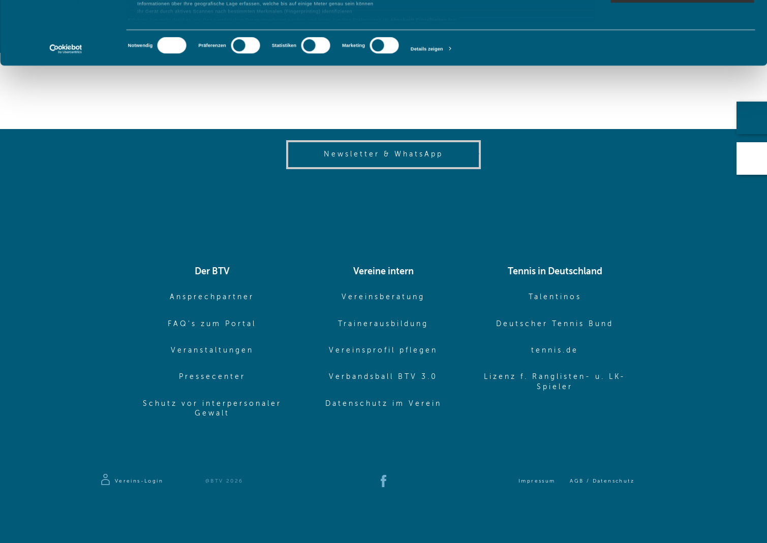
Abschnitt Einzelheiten (418, 83)
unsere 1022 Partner (172, 27)
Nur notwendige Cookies (682, 58)
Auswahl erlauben (682, 39)
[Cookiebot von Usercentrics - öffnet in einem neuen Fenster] (65, 112)
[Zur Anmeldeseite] (131, 481)
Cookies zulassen (682, 20)
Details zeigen (427, 112)
